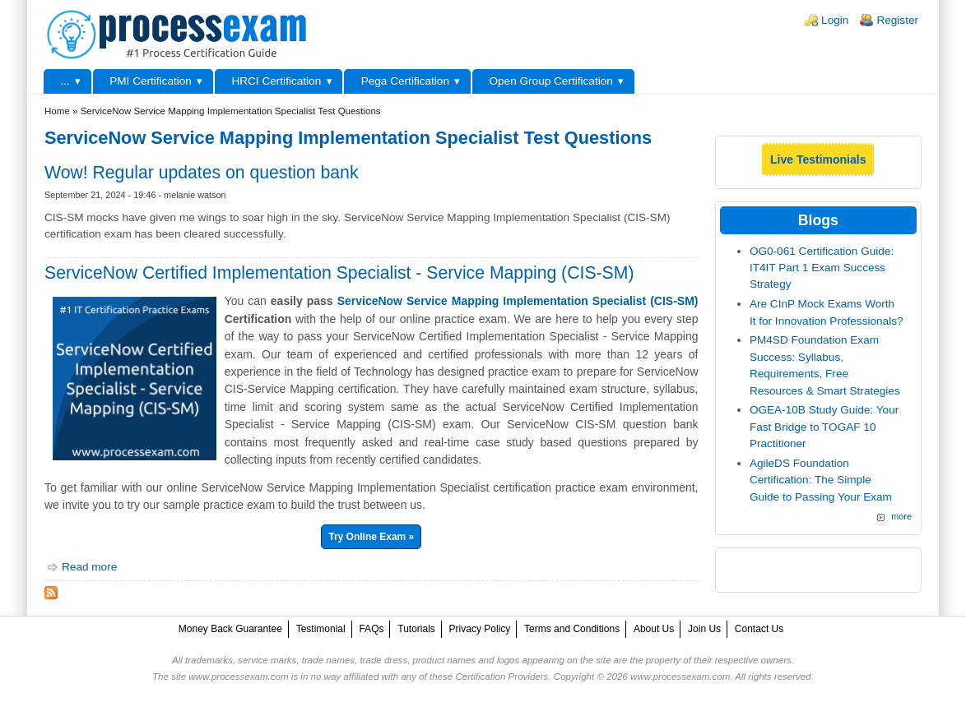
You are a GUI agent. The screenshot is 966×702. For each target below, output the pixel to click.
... (64, 81)
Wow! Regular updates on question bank (201, 172)
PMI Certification (150, 81)
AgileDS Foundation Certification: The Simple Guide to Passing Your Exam (821, 480)
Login (834, 20)
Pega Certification (405, 81)
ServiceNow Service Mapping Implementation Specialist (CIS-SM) (518, 300)
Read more (89, 567)
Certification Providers (501, 676)
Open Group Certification (550, 81)
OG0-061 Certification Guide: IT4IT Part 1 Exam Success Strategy (822, 268)
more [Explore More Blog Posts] (901, 516)
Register (897, 20)
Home (57, 111)
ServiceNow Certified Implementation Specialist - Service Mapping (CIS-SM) (339, 272)
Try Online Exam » (371, 537)
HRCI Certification (276, 81)
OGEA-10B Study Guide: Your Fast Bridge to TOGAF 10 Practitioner (824, 427)
